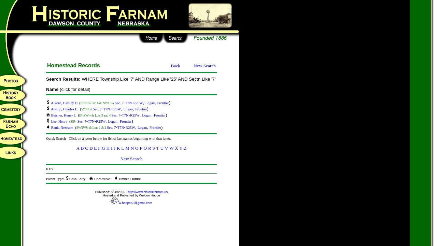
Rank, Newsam (60, 127)
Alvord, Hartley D (62, 103)
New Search (205, 65)
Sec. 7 (119, 103)
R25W (138, 103)
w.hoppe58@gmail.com (131, 203)
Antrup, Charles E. (62, 109)
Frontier (163, 103)
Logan (150, 103)
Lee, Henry (57, 121)
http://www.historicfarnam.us (148, 192)
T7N (128, 103)
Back (175, 65)
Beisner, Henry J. (61, 115)
